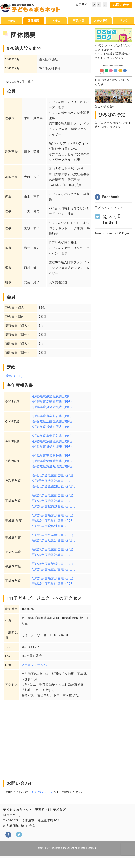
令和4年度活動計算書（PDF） (53, 421)
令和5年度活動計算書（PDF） (53, 401)
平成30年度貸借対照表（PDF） (53, 506)
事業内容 (79, 20)
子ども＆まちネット (109, 208)
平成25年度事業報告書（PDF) (52, 578)
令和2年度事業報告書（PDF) (52, 455)
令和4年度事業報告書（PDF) (52, 416)
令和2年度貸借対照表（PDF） (53, 466)
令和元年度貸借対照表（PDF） (53, 486)
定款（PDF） (15, 376)
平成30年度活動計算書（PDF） (53, 501)
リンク (123, 20)
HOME (11, 20)
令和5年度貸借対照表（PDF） (53, 407)
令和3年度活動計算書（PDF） (53, 441)
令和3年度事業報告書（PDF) (52, 436)
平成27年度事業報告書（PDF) (52, 549)
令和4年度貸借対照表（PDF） (53, 427)
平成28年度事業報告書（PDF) (52, 535)
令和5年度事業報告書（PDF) (52, 396)
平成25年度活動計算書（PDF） (53, 583)
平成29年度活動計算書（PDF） (53, 520)
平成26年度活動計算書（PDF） (53, 569)
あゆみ (56, 20)
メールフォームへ (34, 665)
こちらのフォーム (41, 792)
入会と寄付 (101, 20)
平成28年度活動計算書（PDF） (53, 540)
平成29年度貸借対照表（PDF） (53, 526)
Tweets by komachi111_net (112, 233)
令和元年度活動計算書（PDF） (53, 481)
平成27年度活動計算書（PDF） (53, 555)
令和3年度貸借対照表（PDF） (53, 446)
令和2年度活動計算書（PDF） (53, 461)
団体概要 (34, 20)
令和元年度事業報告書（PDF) (52, 475)
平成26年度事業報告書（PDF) (52, 564)
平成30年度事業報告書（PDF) (52, 495)
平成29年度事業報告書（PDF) (52, 515)
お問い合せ (121, 5)
